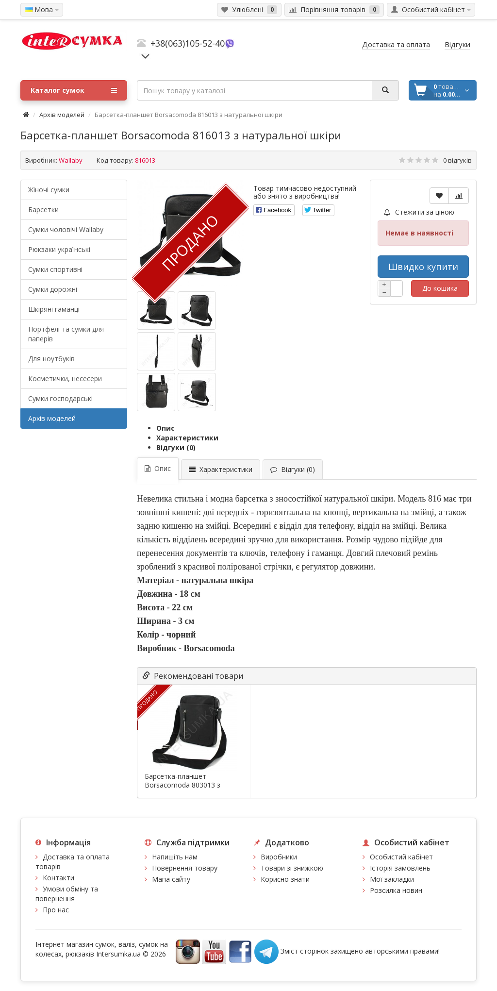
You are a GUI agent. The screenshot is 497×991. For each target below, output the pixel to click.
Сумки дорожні (52, 289)
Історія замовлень (400, 868)
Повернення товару (184, 868)
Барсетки (43, 209)
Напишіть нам (175, 856)
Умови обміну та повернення (66, 893)
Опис (165, 428)
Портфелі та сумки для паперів (66, 333)
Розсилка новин (396, 890)
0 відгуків (457, 160)
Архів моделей (61, 114)
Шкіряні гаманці (54, 309)
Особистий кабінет (401, 856)
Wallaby (71, 160)
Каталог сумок (74, 90)
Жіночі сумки (48, 189)
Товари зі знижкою (292, 868)
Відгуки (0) (176, 447)
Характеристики (187, 437)
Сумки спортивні (55, 269)
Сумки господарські (60, 398)
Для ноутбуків (51, 358)
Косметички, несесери (65, 378)
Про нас (56, 909)
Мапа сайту (171, 879)
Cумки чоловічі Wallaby (65, 229)
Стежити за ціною (419, 212)
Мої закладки (392, 879)
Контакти (58, 877)
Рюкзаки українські (59, 249)
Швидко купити (423, 266)
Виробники (279, 856)
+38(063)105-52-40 (187, 43)
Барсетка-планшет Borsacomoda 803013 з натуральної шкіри (182, 785)
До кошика (440, 288)
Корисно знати (285, 879)
